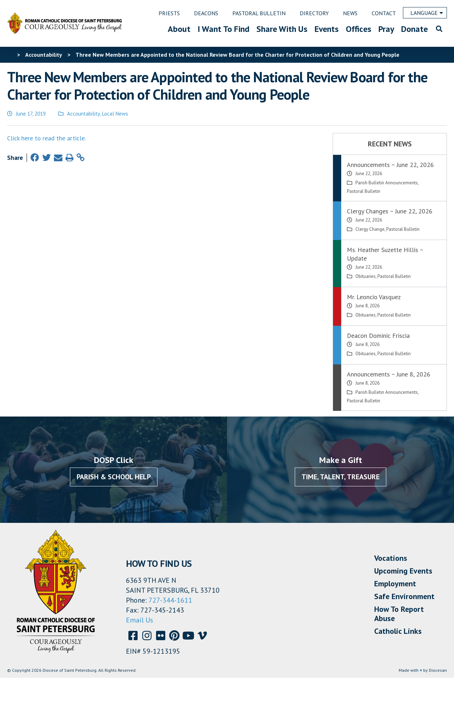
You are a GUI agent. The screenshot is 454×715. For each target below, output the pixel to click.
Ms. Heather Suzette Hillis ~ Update (385, 254)
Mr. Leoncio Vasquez (374, 297)
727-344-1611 (170, 600)
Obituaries (365, 276)
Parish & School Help (114, 476)
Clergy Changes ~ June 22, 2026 (389, 211)
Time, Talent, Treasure (340, 476)
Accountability (83, 113)
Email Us (139, 620)
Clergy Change (369, 229)
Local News (115, 113)
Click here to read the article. (46, 138)
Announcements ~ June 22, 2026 (390, 165)
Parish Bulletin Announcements (386, 183)
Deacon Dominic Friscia (378, 335)
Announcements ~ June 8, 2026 (388, 374)
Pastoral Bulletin (363, 191)
